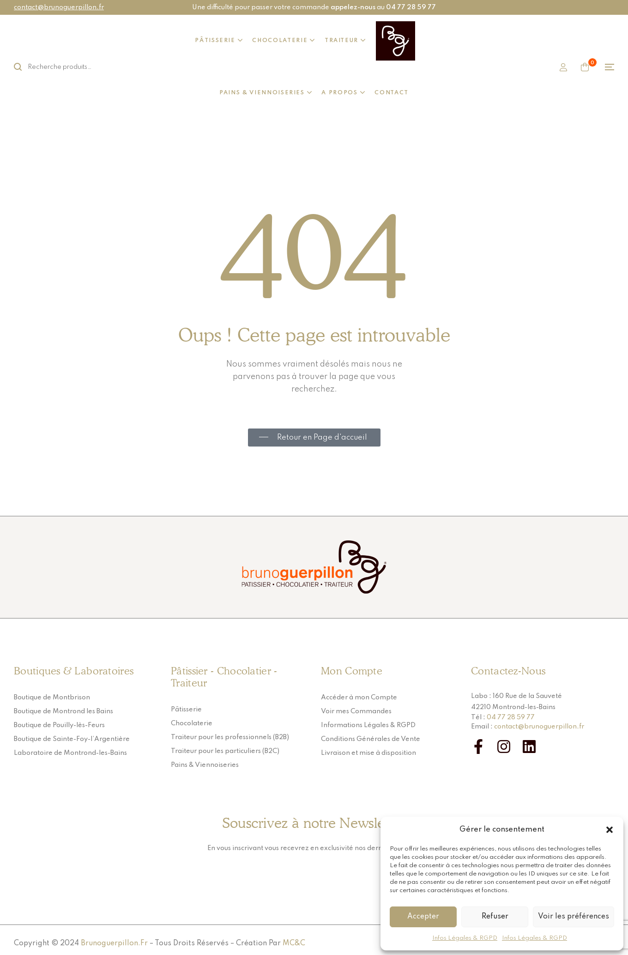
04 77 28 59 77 (511, 717)
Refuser (495, 916)
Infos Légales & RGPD (464, 938)
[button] (609, 829)
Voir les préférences (573, 916)
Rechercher (23, 67)
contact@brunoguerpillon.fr (59, 7)
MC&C (294, 943)
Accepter (423, 916)
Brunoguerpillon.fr (114, 943)
